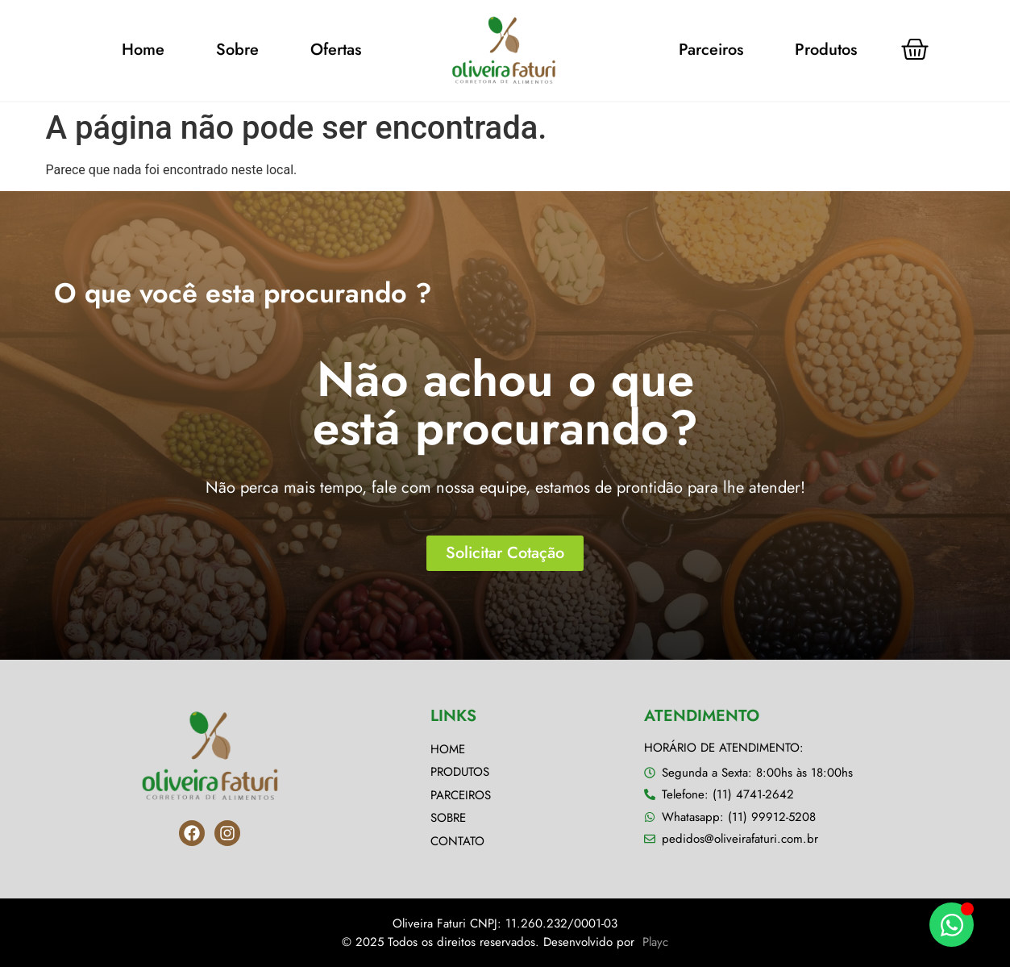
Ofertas (335, 49)
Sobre (237, 49)
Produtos (826, 49)
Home (143, 49)
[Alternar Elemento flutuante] (951, 924)
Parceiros (711, 49)
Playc (655, 942)
